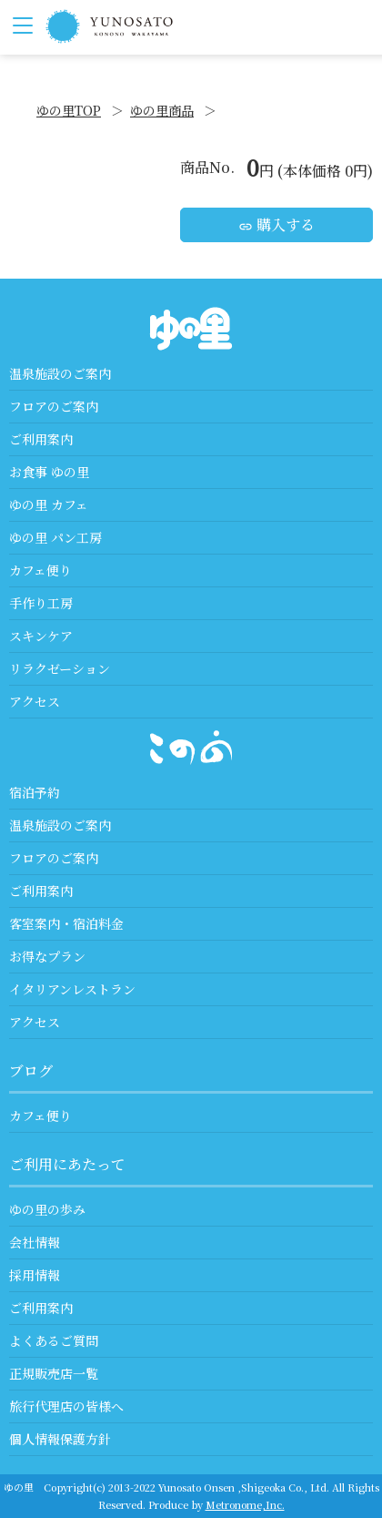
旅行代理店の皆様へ (66, 1406)
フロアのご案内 (53, 406)
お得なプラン (47, 956)
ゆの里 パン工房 (55, 537)
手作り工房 (41, 603)
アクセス (34, 701)
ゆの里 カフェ (48, 504)
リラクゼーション (59, 668)
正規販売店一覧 (53, 1373)
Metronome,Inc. (245, 1504)
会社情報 (34, 1242)
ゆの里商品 (162, 110)
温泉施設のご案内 (60, 373)
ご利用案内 (41, 439)
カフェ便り (40, 570)
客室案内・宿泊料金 (66, 923)
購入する (276, 224)
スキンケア (41, 636)
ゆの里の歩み (47, 1209)
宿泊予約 (34, 792)
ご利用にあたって (67, 1164)
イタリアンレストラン (72, 989)
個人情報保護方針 (60, 1439)
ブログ (31, 1070)
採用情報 (34, 1275)
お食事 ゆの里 (49, 472)
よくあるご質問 (53, 1340)
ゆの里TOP (68, 110)
